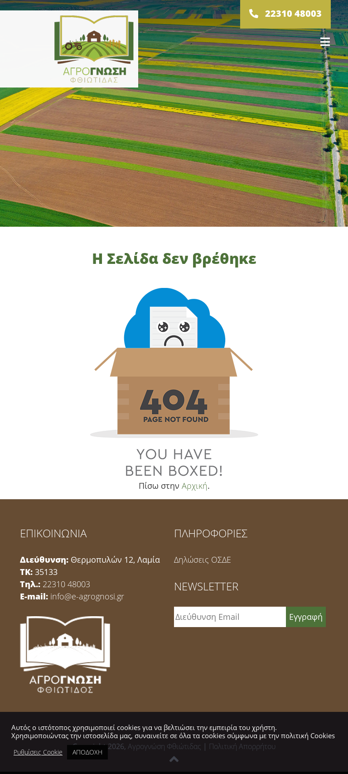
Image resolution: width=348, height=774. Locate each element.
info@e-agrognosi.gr (87, 596)
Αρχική (195, 485)
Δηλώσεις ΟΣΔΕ (202, 559)
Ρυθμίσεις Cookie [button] (38, 752)
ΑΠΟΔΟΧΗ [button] (87, 752)
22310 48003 (66, 584)
